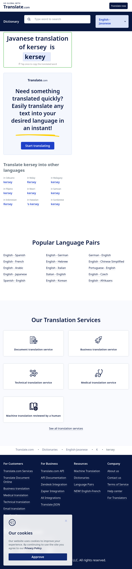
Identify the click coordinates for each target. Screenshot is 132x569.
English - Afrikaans (100, 280)
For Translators (117, 498)
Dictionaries (81, 478)
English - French (13, 261)
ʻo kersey (33, 204)
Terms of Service (118, 484)
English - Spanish (14, 255)
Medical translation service (98, 382)
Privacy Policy (33, 548)
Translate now (118, 5)
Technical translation (16, 502)
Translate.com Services (18, 471)
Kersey (7, 204)
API (52, 471)
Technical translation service (33, 382)
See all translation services (66, 428)
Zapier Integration (52, 491)
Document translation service (33, 349)
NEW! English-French (87, 491)
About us (113, 471)
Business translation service (98, 349)
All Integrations (51, 498)
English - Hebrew (57, 261)
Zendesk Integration (54, 484)
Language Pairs (84, 484)
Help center (114, 491)
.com (16, 7)
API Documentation (53, 478)
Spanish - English (14, 280)
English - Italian (56, 268)
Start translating (37, 146)
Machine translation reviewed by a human (33, 415)
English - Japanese (15, 274)
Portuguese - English (102, 268)
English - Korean (56, 280)
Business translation (16, 488)
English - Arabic (13, 268)
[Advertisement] (103, 94)
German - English (100, 255)
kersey (7, 182)
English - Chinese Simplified (106, 261)
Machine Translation (87, 471)
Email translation (14, 508)
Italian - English (56, 274)
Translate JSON (50, 504)
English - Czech (98, 274)
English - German (57, 255)
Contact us (114, 478)
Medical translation (15, 495)
